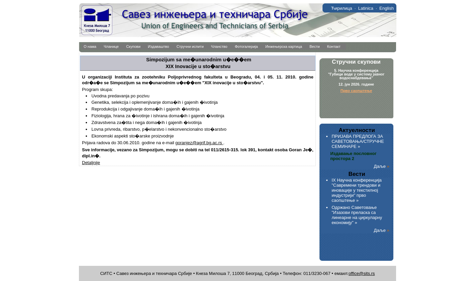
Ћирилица (341, 8)
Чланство (219, 46)
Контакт (334, 46)
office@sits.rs (361, 273)
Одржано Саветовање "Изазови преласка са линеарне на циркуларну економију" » (357, 215)
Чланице (111, 46)
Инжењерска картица (283, 46)
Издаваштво (158, 46)
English (387, 8)
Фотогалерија (246, 46)
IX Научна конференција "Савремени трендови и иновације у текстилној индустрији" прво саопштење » (357, 190)
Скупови (133, 46)
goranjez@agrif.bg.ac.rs (199, 142)
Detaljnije (91, 162)
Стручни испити (189, 46)
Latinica (365, 8)
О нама (90, 46)
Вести (314, 46)
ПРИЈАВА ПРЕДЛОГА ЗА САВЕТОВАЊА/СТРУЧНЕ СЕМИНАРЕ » (358, 141)
